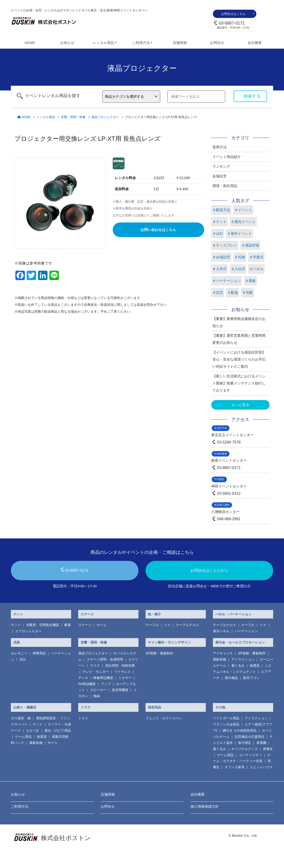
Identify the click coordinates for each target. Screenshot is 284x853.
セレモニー (19, 653)
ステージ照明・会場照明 (105, 659)
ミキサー (125, 678)
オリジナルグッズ (244, 749)
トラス (85, 707)
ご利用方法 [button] (141, 43)
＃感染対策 (250, 245)
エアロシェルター (28, 631)
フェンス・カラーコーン (164, 718)
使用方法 (219, 147)
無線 (96, 696)
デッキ (83, 678)
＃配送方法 (221, 210)
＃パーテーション (226, 281)
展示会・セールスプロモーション (240, 642)
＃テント (219, 222)
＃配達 (232, 292)
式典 (16, 642)
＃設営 (217, 292)
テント (18, 614)
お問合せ (217, 43)
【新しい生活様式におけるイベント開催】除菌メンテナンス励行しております (239, 383)
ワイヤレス (122, 672)
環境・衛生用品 (224, 186)
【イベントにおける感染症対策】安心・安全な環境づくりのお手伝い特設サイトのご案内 (239, 359)
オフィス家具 (235, 767)
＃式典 (239, 257)
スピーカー (98, 690)
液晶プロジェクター (93, 653)
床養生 (268, 749)
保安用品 (154, 707)
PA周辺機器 (87, 684)
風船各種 (219, 659)
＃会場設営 (221, 257)
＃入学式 (219, 269)
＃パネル (256, 269)
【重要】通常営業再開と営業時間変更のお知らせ (239, 339)
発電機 (261, 743)
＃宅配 (247, 292)
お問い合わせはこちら (158, 230)
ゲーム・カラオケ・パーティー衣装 (242, 758)
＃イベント (243, 210)
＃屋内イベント (243, 222)
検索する (252, 96)
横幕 (67, 625)
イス (167, 625)
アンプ (106, 684)
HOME (30, 43)
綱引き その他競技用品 (240, 730)
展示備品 (231, 678)
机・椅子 (154, 614)
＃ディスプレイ (224, 245)
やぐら (102, 625)
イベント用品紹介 (226, 157)
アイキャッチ (223, 653)
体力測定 (244, 743)
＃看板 (250, 281)
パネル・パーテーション (233, 614)
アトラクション (242, 659)
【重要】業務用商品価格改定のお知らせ (239, 322)
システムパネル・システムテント (242, 669)
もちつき (32, 730)
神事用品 (39, 653)
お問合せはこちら (233, 14)
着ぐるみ (238, 665)
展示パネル (221, 631)
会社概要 (255, 43)
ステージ (87, 614)
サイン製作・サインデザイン (169, 642)
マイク (95, 665)
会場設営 (219, 176)
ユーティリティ (250, 755)
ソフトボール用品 (226, 718)
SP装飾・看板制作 (159, 653)
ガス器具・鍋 (21, 718)
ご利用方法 (20, 806)
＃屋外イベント (239, 233)
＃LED (217, 233)
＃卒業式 (256, 257)
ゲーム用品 (23, 736)
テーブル (152, 625)
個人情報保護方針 (204, 806)
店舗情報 (180, 43)
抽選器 (255, 665)
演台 (22, 659)
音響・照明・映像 (94, 642)
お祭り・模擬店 (24, 707)
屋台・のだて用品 (57, 730)
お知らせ (67, 43)
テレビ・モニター (95, 672)
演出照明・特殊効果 (120, 665)
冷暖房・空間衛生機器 (42, 625)
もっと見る (240, 405)
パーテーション (246, 631)
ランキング (221, 166)
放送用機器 (120, 690)
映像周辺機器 (103, 678)
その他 (220, 707)
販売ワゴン (251, 678)
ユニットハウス (261, 767)
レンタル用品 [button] (103, 43)
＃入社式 (238, 269)
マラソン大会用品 (226, 724)
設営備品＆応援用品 (249, 736)
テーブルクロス (187, 625)
